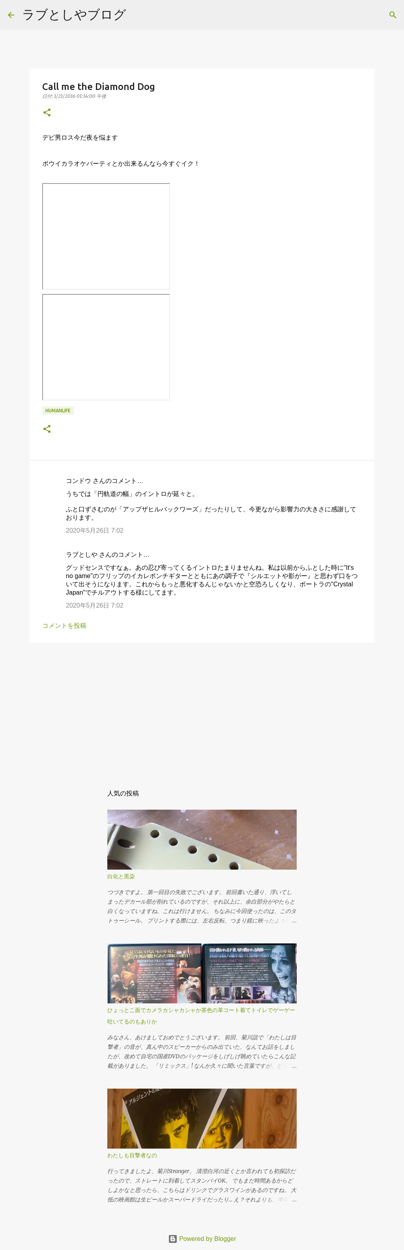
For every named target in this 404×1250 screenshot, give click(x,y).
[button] (47, 113)
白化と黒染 (121, 876)
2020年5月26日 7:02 (94, 530)
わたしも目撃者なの (132, 1155)
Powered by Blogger (202, 1238)
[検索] (137, 15)
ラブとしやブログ (74, 14)
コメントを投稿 (64, 625)
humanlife (58, 410)
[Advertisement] (202, 710)
